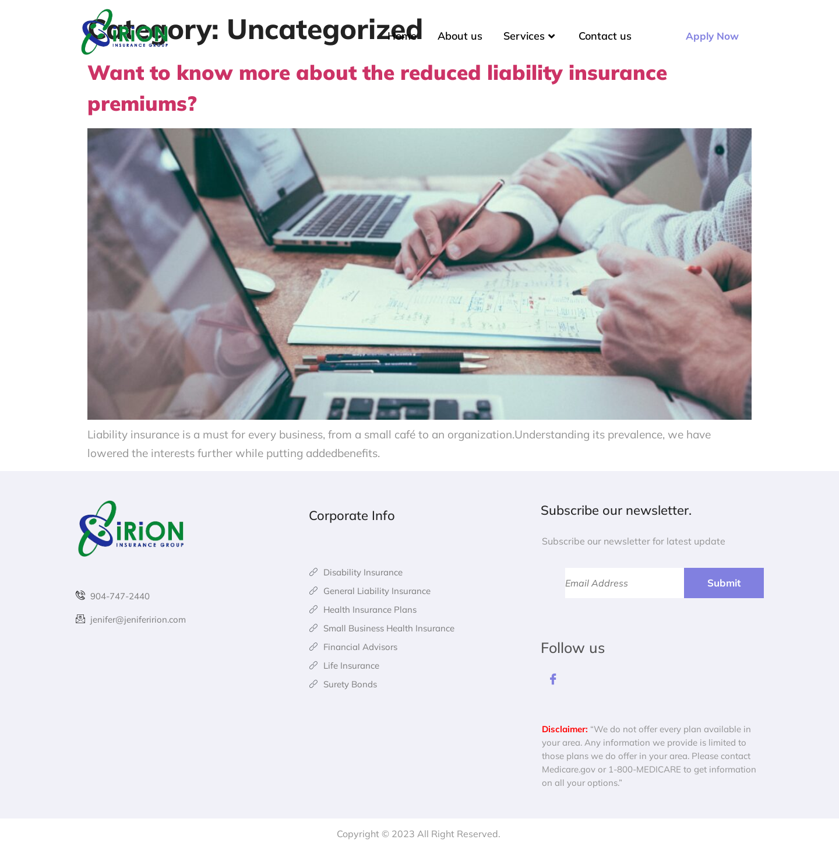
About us (460, 36)
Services (530, 36)
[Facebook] (553, 681)
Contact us (605, 36)
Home (402, 36)
